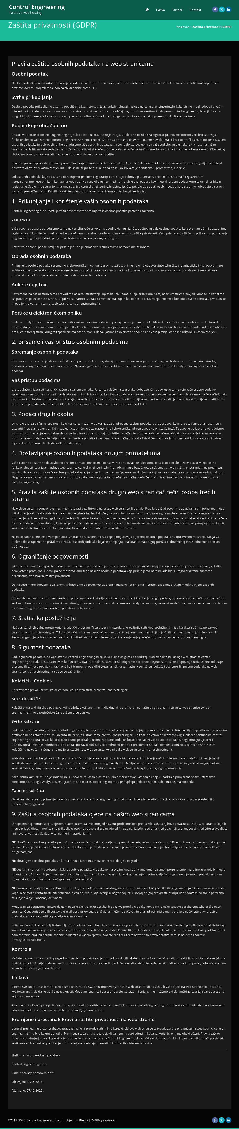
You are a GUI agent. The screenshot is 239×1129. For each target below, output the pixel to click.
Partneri (177, 10)
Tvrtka (160, 10)
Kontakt (195, 10)
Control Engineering (37, 7)
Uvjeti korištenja (77, 1120)
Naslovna (183, 27)
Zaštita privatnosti (103, 1120)
